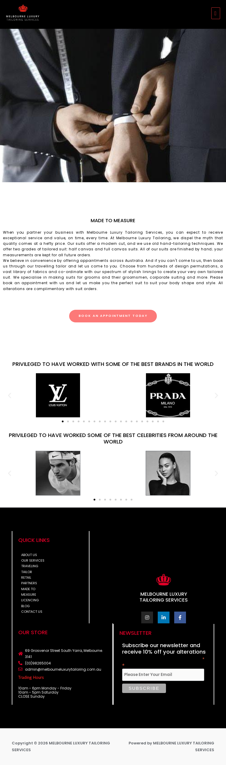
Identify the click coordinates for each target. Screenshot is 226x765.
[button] (9, 395)
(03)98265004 (38, 663)
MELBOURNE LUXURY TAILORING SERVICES (163, 597)
